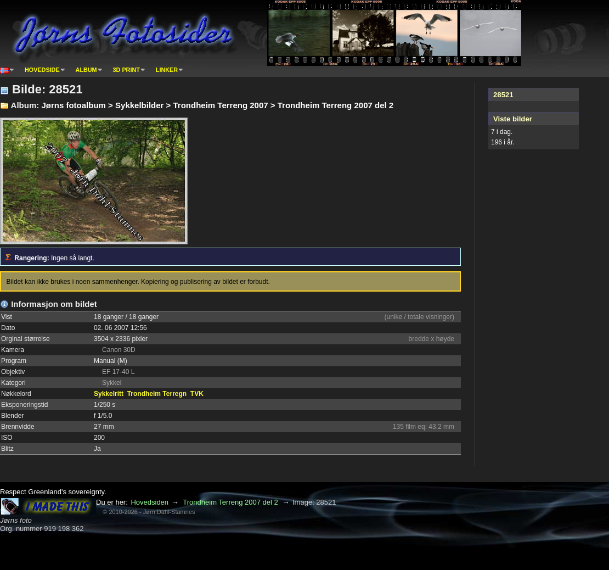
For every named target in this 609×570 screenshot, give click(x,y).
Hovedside (42, 69)
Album (86, 69)
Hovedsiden (149, 502)
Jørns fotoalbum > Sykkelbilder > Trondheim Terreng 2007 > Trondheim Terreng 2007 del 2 (217, 105)
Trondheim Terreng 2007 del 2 (230, 502)
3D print (126, 69)
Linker (167, 69)
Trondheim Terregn (157, 394)
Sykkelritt (108, 394)
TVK (197, 394)
